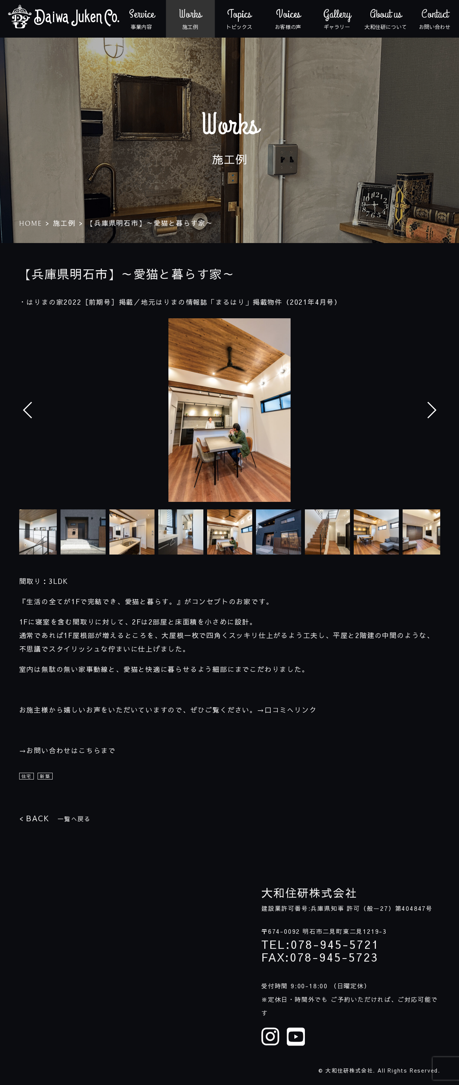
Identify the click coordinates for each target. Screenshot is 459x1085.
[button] (431, 410)
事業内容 (141, 19)
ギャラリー (336, 19)
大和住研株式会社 (309, 893)
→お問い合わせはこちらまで (67, 750)
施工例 (190, 19)
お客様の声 (288, 19)
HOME (30, 224)
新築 (45, 776)
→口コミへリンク (287, 709)
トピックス (239, 19)
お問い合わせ (434, 19)
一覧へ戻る (55, 818)
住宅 (26, 776)
